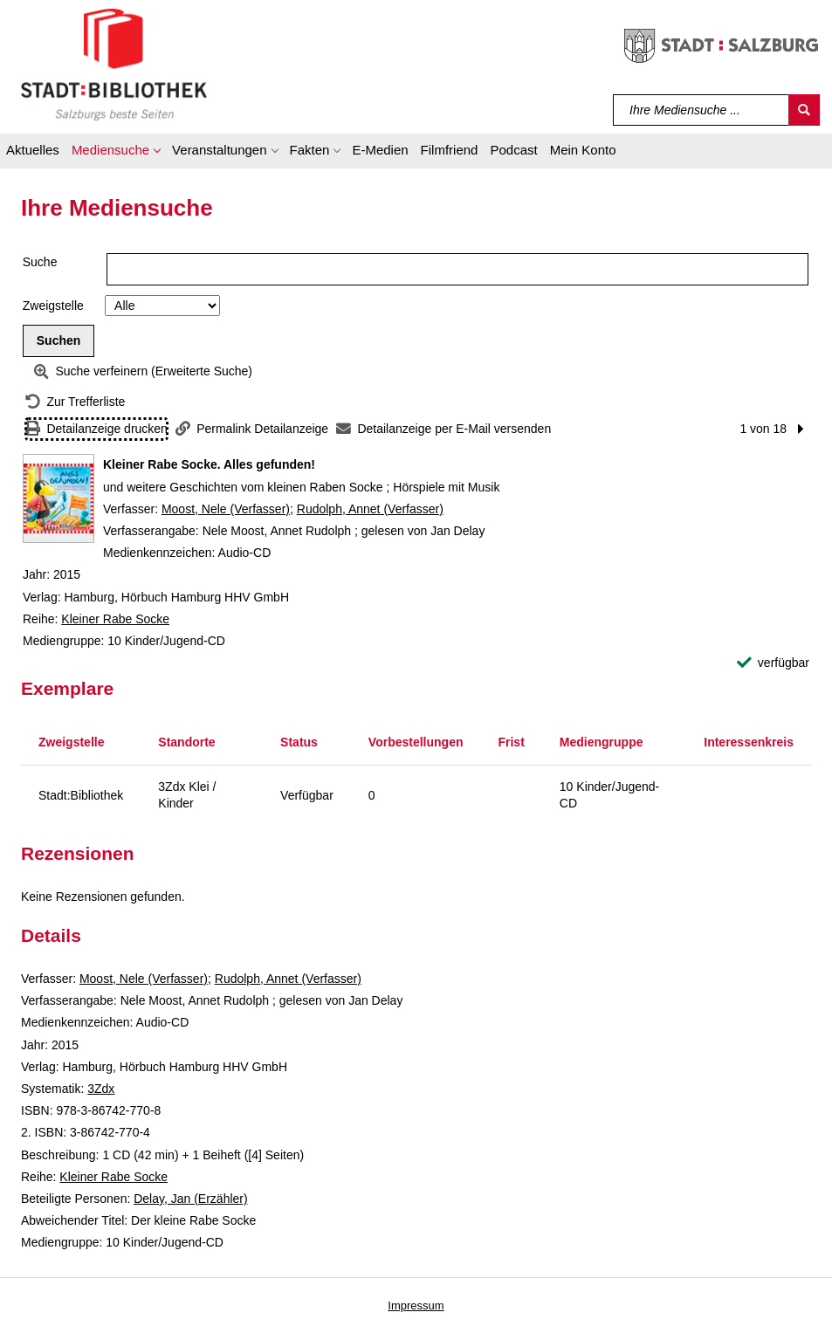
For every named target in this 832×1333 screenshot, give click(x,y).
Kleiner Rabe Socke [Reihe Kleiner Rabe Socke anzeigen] (115, 619)
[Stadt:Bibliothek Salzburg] (114, 64)
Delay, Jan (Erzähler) (190, 1199)
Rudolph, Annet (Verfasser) (370, 509)
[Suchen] (804, 110)
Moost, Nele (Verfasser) (226, 509)
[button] (115, 152)
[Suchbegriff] (701, 110)
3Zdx (100, 1089)
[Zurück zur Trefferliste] (75, 402)
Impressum (416, 1305)
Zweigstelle (53, 306)
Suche (40, 262)
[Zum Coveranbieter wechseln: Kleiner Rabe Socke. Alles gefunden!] (58, 498)
